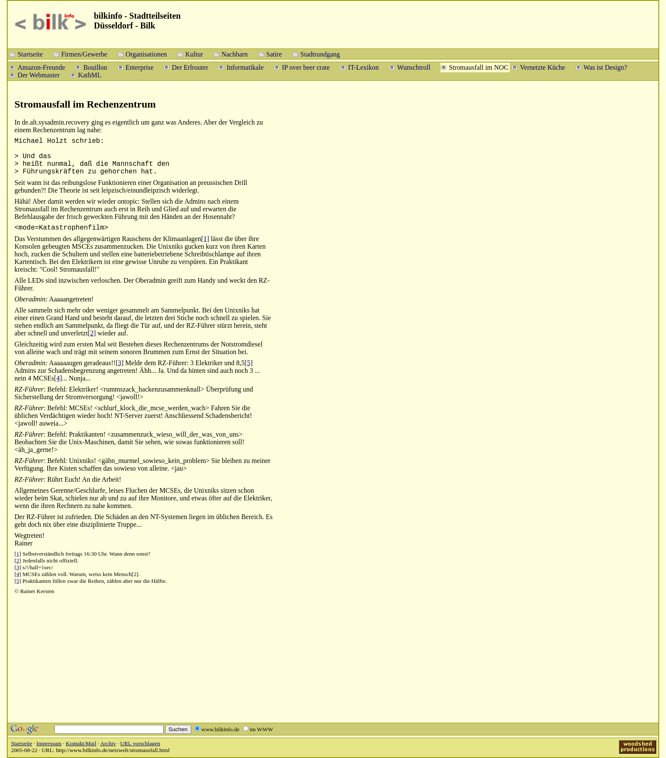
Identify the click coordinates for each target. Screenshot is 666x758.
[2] (92, 333)
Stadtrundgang (320, 53)
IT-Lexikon (363, 67)
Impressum (49, 743)
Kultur (194, 53)
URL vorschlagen (140, 743)
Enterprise (140, 67)
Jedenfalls (34, 560)
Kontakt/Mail (81, 743)
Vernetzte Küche (542, 67)
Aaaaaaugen (65, 362)
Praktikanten (37, 581)
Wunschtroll (413, 67)
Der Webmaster (38, 74)
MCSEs (31, 574)
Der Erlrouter (190, 67)
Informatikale (244, 67)
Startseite (30, 53)
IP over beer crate (306, 67)
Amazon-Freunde (41, 67)
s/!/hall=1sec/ (38, 567)
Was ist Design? (605, 67)
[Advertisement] (614, 229)
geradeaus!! (100, 362)
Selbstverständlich (43, 554)
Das (19, 238)
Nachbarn (234, 53)
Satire (274, 53)
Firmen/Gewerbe (84, 53)
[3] (120, 362)
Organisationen (146, 53)
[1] (205, 238)
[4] (58, 378)
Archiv (108, 743)
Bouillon (95, 67)
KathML (90, 74)
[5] (249, 362)
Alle (20, 310)
